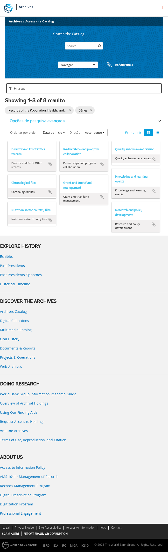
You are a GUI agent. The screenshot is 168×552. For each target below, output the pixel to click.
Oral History (9, 339)
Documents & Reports (17, 348)
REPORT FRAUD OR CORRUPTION (45, 534)
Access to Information (80, 527)
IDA (55, 546)
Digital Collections (14, 320)
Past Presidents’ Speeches (21, 275)
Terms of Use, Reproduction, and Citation (33, 440)
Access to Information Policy (22, 467)
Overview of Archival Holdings (24, 403)
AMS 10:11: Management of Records (29, 476)
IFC (64, 546)
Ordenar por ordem (24, 132)
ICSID (85, 546)
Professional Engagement (20, 513)
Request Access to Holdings (22, 421)
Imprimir (133, 132)
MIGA (73, 546)
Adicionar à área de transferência (50, 163)
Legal (6, 527)
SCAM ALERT (10, 534)
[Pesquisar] (99, 45)
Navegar (78, 65)
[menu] (163, 7)
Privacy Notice (24, 527)
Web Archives (11, 366)
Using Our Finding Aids (18, 412)
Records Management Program (25, 485)
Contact (116, 527)
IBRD (46, 546)
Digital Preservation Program (23, 495)
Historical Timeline (15, 284)
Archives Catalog (13, 311)
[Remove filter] (70, 110)
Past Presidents (12, 265)
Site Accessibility (50, 527)
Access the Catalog (39, 21)
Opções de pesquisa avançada (37, 121)
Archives (26, 7)
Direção (75, 132)
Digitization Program (16, 504)
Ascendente (95, 132)
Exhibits (6, 256)
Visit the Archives (14, 430)
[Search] (84, 45)
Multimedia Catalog (16, 330)
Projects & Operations (17, 357)
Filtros (17, 88)
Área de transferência (115, 65)
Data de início (54, 132)
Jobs (103, 527)
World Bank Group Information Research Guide (38, 394)
